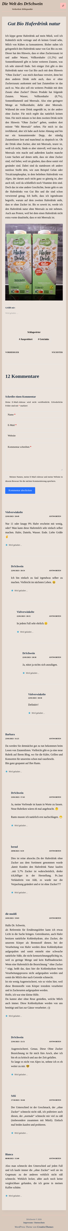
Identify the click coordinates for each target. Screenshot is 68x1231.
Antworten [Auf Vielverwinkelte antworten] (55, 516)
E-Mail (12, 425)
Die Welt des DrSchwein (22, 3)
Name (11, 415)
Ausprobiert (26, 339)
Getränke (43, 339)
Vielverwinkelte (14, 512)
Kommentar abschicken (20, 490)
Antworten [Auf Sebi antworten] (55, 1100)
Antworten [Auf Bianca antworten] (55, 1158)
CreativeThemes (45, 1227)
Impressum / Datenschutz (34, 1222)
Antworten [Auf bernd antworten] (55, 851)
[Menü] (63, 6)
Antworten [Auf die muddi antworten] (55, 918)
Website (12, 435)
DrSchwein (17, 566)
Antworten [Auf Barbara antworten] (55, 739)
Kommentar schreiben (19, 447)
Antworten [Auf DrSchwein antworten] (55, 570)
